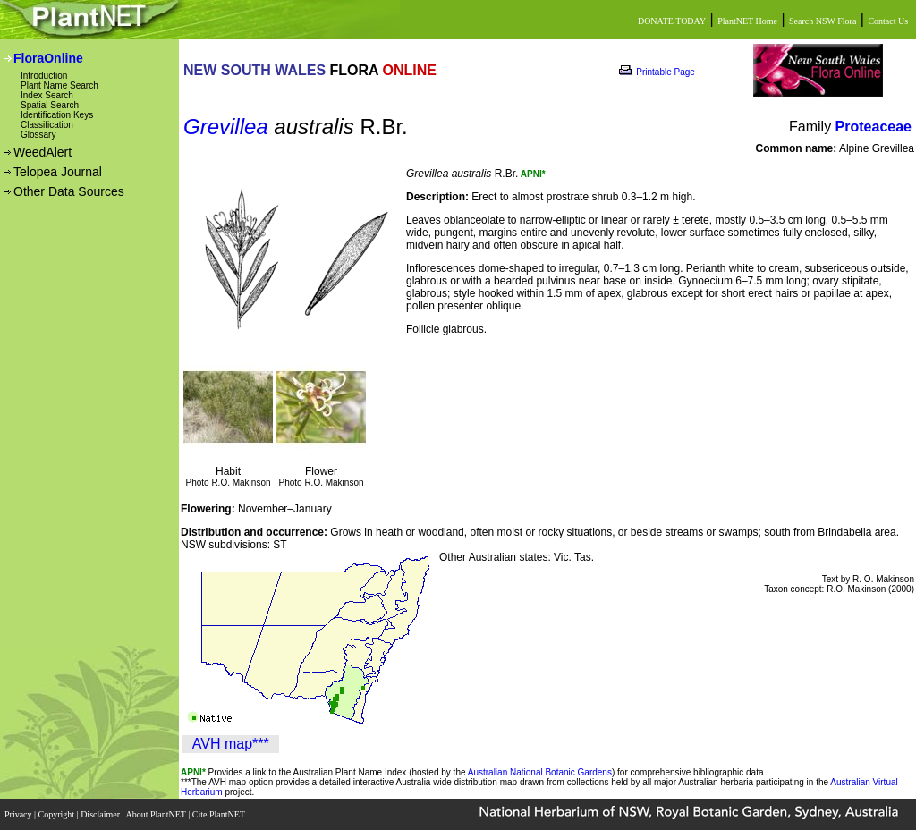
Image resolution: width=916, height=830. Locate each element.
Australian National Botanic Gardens (540, 772)
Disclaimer (101, 814)
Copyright (57, 814)
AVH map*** (230, 743)
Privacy (19, 814)
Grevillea (225, 126)
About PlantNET (156, 814)
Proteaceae (873, 126)
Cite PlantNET (219, 814)
